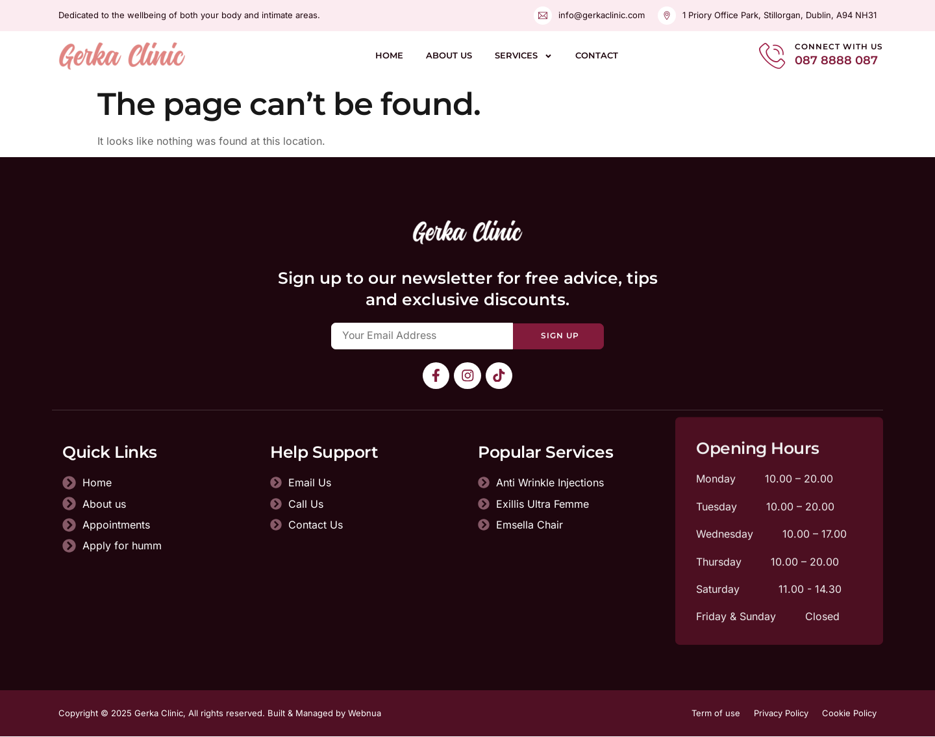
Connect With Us (839, 46)
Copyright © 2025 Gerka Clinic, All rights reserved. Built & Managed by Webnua (219, 713)
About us (449, 55)
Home (389, 55)
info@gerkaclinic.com (601, 15)
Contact (596, 55)
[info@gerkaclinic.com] (543, 15)
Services (524, 56)
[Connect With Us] (772, 55)
